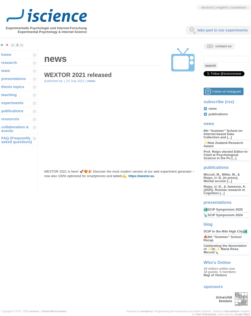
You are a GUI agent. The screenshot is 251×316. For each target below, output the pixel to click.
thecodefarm (231, 311)
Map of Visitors (215, 275)
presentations (13, 78)
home (6, 54)
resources (10, 119)
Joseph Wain (242, 314)
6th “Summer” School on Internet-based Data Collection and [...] (223, 134)
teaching (9, 95)
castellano (238, 7)
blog (208, 224)
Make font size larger (22, 45)
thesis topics (12, 87)
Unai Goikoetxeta (206, 314)
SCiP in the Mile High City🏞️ (225, 231)
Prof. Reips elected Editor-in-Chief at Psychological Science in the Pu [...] (226, 155)
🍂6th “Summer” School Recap (222, 238)
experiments (12, 103)
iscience (34, 311)
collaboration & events (15, 129)
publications (12, 111)
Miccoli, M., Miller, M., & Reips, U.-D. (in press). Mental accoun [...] (222, 178)
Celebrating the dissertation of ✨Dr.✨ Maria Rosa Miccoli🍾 (225, 249)
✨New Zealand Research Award (223, 144)
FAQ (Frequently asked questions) (16, 140)
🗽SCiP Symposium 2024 (223, 215)
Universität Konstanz (53, 311)
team (5, 70)
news (91, 81)
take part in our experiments (222, 30)
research (9, 62)
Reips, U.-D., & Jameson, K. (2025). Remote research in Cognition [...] (225, 190)
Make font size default (17, 45)
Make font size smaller (13, 45)
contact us (223, 46)
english (222, 7)
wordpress (146, 311)
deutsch (207, 7)
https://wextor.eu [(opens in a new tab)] (141, 176)
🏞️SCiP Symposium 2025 (223, 209)
